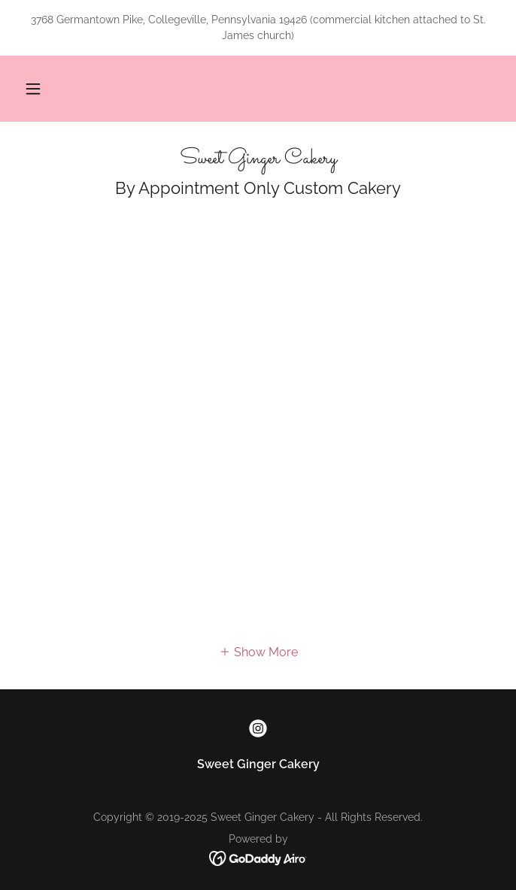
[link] (258, 159)
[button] (33, 89)
